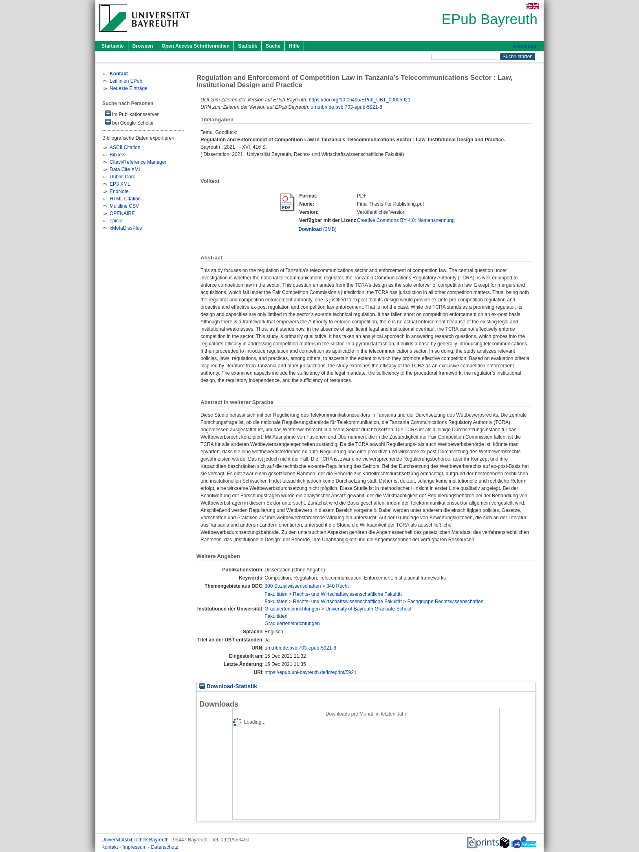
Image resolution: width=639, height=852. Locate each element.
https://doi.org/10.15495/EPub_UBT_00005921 (360, 100)
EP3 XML (120, 184)
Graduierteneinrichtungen (292, 609)
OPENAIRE (122, 213)
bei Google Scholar (129, 122)
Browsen (142, 46)
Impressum (135, 847)
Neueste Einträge (129, 88)
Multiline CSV (124, 206)
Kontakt (110, 847)
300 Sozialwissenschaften (292, 586)
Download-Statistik (228, 686)
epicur (116, 221)
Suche (273, 46)
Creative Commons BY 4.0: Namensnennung (406, 220)
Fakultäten (275, 594)
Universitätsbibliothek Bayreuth (135, 840)
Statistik (247, 46)
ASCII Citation (125, 147)
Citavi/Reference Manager (138, 162)
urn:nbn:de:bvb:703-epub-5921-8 (346, 107)
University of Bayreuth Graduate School (368, 609)
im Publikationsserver (132, 113)
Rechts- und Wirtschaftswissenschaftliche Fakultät (347, 594)
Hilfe (294, 46)
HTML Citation (125, 199)
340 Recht (337, 586)
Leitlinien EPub (126, 81)
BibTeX (117, 155)
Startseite (112, 46)
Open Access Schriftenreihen (195, 46)
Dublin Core (122, 177)
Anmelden (524, 46)
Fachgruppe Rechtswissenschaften (446, 601)
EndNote (119, 191)
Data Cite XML (125, 169)
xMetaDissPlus (126, 228)
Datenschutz (164, 847)
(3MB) (317, 229)
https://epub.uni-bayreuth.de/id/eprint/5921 (310, 672)
